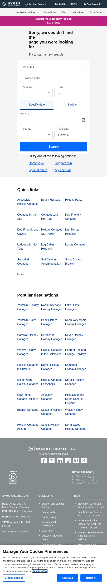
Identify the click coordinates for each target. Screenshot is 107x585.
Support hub (63, 163)
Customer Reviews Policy (52, 537)
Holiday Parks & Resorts (27, 12)
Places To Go (49, 12)
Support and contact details (53, 505)
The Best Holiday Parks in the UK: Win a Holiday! (90, 536)
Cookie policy (49, 517)
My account (63, 170)
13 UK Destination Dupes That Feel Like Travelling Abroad (89, 524)
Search (53, 146)
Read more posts (86, 544)
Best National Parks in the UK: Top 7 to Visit (89, 514)
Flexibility (63, 128)
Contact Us (60, 4)
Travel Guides (95, 12)
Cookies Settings (14, 578)
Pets (60, 86)
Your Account (93, 4)
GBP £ (75, 4)
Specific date (37, 104)
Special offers (38, 170)
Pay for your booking (53, 544)
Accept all (67, 578)
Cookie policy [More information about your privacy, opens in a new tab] (39, 571)
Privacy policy (49, 512)
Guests (27, 86)
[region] (53, 565)
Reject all (91, 578)
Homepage (36, 163)
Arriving (25, 113)
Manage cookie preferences (50, 524)
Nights (27, 128)
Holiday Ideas (78, 12)
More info (47, 530)
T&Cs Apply (53, 22)
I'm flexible (70, 104)
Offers (63, 12)
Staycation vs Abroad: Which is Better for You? (90, 505)
